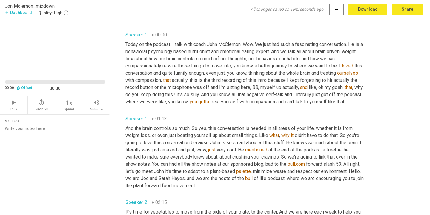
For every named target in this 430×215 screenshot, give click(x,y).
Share (407, 9)
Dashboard (18, 12)
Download (368, 9)
